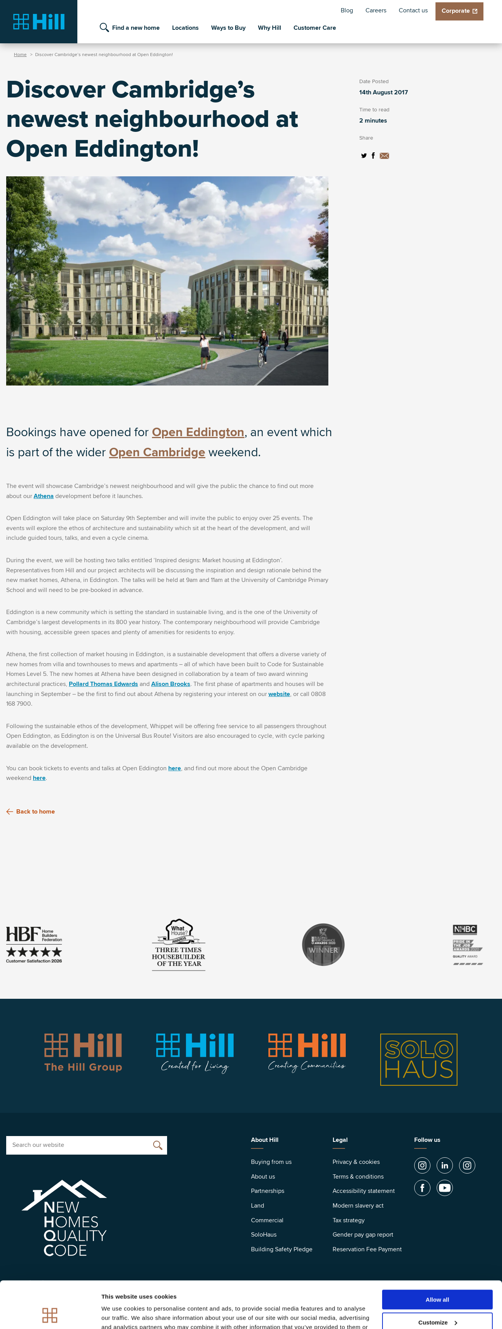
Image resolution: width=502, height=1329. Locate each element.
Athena (44, 496)
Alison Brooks (170, 684)
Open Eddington (198, 432)
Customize (437, 1278)
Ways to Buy (228, 28)
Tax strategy (349, 1220)
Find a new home (136, 28)
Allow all (437, 1255)
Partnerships (267, 1191)
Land (257, 1206)
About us (263, 1177)
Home (20, 55)
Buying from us (271, 1162)
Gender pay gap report (363, 1235)
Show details (119, 1313)
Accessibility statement (364, 1191)
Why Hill (269, 28)
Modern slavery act (358, 1206)
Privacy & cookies (356, 1162)
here (174, 768)
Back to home (30, 812)
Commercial (267, 1220)
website (279, 694)
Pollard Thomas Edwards (103, 684)
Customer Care (315, 28)
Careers (375, 10)
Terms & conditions (358, 1177)
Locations (185, 28)
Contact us (413, 10)
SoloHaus (264, 1235)
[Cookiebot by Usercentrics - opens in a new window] (50, 1314)
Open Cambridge (157, 452)
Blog (347, 10)
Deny (437, 1301)
